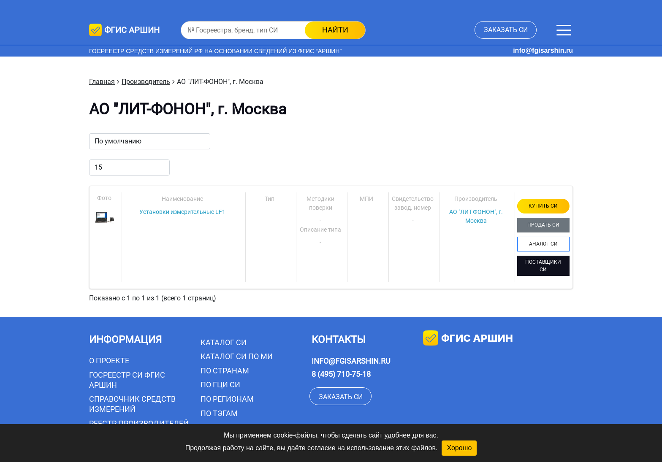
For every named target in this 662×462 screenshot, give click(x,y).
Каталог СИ (224, 342)
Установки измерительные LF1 (182, 211)
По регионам (227, 398)
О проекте (109, 360)
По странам (225, 370)
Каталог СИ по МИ (237, 356)
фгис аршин (468, 339)
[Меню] (564, 30)
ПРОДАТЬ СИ (543, 225)
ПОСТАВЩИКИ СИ (543, 266)
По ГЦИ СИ (220, 384)
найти (335, 29)
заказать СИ (506, 30)
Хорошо (459, 447)
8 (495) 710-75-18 (341, 374)
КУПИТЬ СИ (543, 206)
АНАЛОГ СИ (543, 244)
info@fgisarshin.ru (543, 50)
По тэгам (219, 413)
